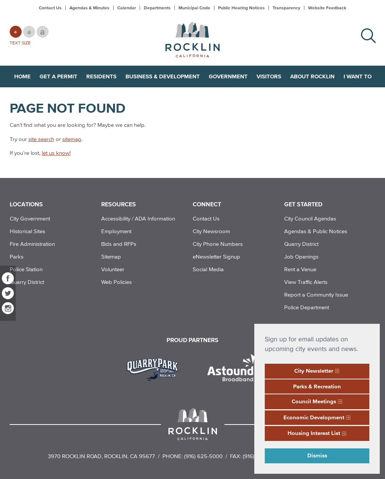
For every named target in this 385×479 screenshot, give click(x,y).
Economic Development (313, 417)
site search (41, 139)
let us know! (56, 153)
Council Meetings (314, 401)
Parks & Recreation (317, 386)
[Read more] (155, 368)
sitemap (71, 139)
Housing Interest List (314, 433)
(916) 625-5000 (203, 456)
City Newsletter (313, 370)
